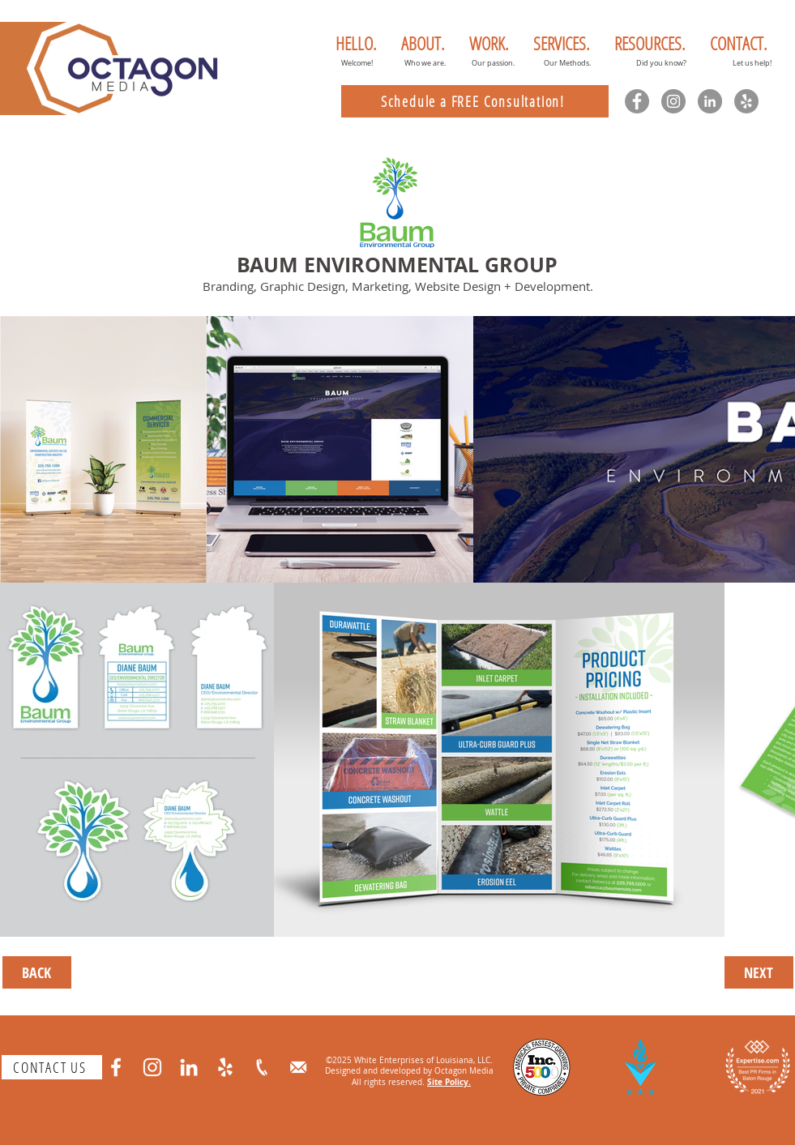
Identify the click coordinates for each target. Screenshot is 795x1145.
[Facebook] (637, 101)
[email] (298, 1067)
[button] (423, 43)
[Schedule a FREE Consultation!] (475, 101)
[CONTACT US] (52, 1067)
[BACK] (36, 972)
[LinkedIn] (710, 101)
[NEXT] (758, 972)
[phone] (262, 1067)
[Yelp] (746, 101)
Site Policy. (449, 1081)
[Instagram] (673, 101)
